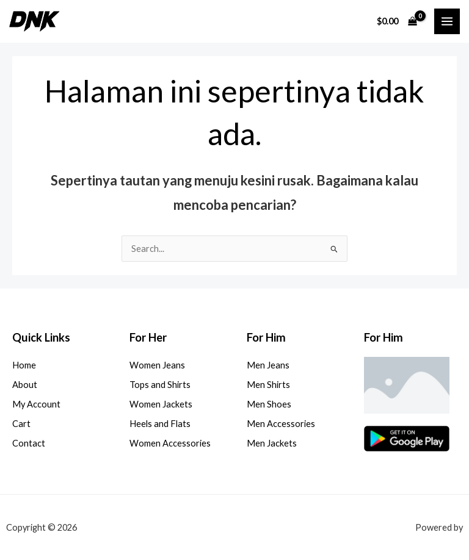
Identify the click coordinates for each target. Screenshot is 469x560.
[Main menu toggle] (447, 21)
